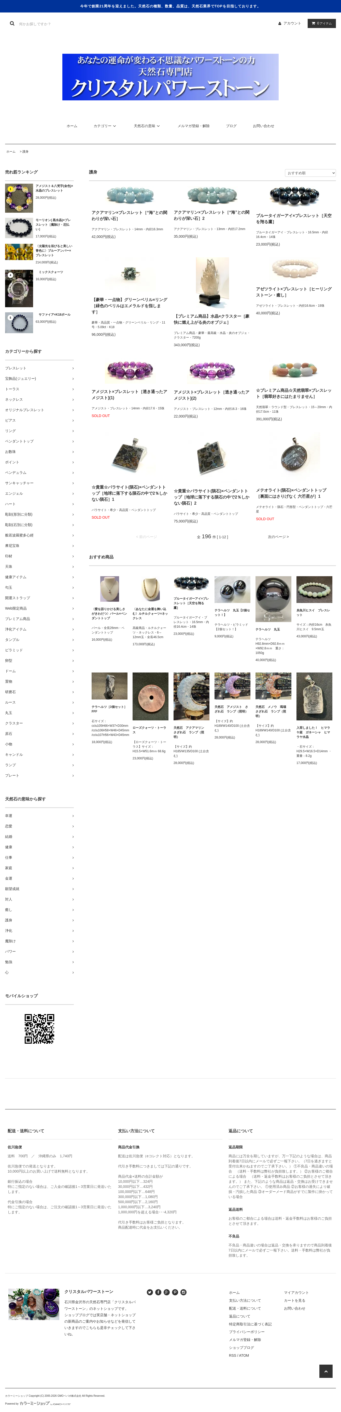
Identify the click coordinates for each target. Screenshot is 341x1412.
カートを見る (294, 1300)
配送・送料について (245, 1308)
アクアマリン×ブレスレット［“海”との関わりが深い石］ (129, 215)
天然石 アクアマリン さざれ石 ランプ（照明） (190, 732)
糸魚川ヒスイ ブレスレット (313, 613)
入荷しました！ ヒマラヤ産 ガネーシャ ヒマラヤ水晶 (313, 732)
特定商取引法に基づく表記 (250, 1324)
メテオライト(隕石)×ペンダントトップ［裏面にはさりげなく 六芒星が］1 (291, 493)
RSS (232, 1355)
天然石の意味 (147, 126)
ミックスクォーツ (49, 272)
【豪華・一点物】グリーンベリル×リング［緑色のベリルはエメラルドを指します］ (129, 306)
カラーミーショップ (16, 1395)
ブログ (231, 126)
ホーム (72, 126)
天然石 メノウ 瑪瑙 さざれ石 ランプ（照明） (272, 711)
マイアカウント (296, 1292)
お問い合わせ (263, 126)
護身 (25, 151)
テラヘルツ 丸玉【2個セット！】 (232, 613)
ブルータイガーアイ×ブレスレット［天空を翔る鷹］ (294, 218)
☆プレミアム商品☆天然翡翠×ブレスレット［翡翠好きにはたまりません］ (294, 393)
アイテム (320, 23)
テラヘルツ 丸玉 (267, 629)
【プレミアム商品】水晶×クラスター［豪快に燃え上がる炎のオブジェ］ (211, 319)
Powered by (38, 1403)
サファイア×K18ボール (53, 314)
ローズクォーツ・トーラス (149, 730)
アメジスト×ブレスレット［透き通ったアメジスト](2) (211, 395)
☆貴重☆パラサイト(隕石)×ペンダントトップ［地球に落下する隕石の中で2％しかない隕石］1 (129, 493)
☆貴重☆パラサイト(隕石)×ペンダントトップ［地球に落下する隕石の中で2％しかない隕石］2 (211, 497)
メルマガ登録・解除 (194, 126)
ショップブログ (241, 1348)
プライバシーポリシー (247, 1332)
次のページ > (278, 537)
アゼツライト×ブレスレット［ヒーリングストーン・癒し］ (294, 292)
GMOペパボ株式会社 (69, 1395)
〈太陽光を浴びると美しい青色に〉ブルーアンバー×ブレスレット (54, 250)
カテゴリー (106, 126)
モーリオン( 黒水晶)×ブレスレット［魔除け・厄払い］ (53, 224)
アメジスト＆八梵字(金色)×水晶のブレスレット (54, 188)
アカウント (292, 23)
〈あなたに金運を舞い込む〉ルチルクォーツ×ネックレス (150, 613)
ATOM (244, 1355)
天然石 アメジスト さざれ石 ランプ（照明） (231, 709)
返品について (239, 1316)
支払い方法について (245, 1300)
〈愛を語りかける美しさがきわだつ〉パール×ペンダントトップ (109, 613)
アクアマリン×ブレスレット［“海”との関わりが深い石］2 (211, 215)
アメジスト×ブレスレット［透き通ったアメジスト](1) (129, 394)
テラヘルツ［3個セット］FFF (109, 709)
